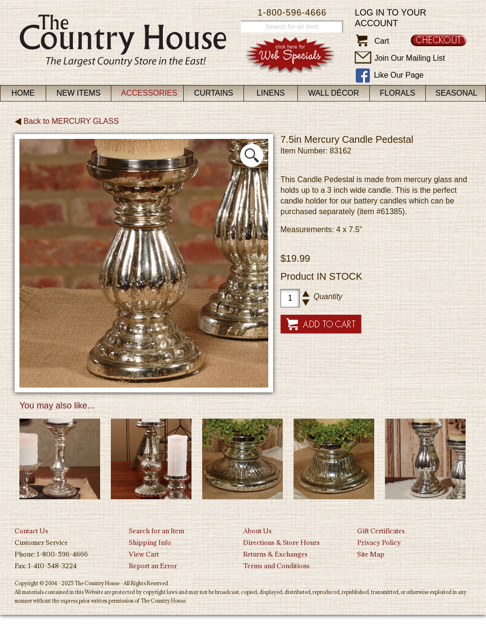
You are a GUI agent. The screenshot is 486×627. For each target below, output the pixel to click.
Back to (67, 121)
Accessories (149, 93)
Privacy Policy (379, 542)
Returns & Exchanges (275, 554)
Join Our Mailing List (409, 58)
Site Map (370, 554)
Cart (381, 41)
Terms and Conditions (276, 565)
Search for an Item (156, 530)
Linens (271, 93)
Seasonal (456, 93)
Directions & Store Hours (281, 542)
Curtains (213, 93)
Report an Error (153, 565)
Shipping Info (150, 542)
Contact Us (31, 530)
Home (23, 93)
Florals (398, 93)
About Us (257, 530)
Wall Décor (333, 93)
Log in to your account (390, 18)
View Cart (144, 554)
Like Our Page (398, 75)
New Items (78, 93)
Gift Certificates (381, 530)
